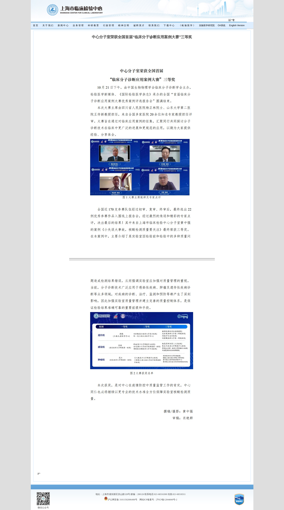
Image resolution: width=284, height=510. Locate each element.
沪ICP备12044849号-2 (166, 499)
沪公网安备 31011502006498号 (120, 499)
